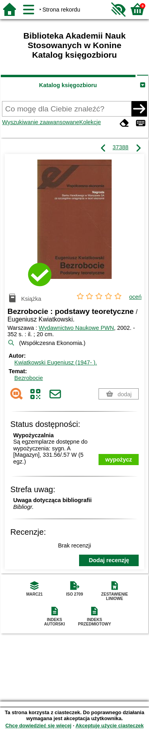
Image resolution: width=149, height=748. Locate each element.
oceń (135, 297)
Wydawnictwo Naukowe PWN (76, 328)
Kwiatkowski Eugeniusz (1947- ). (55, 362)
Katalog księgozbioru (68, 85)
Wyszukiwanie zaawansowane (40, 122)
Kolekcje (90, 122)
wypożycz (118, 459)
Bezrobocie (28, 378)
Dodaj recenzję (109, 560)
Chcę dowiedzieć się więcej (38, 726)
